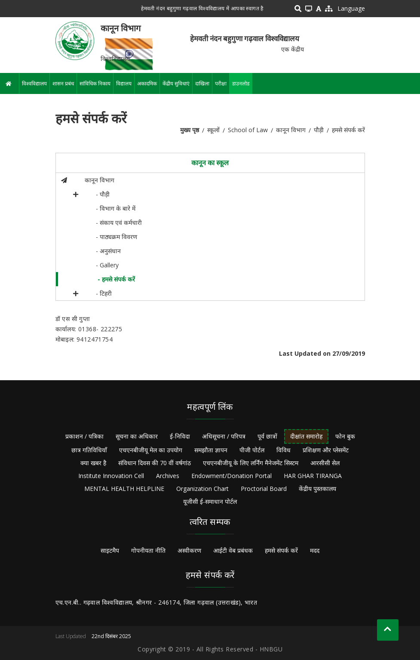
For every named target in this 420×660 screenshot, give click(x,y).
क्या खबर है (93, 463)
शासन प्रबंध (63, 83)
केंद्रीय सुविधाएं (176, 83)
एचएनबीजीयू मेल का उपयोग (150, 450)
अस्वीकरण (189, 550)
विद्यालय (124, 83)
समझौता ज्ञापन (210, 450)
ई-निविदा (180, 436)
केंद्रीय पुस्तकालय (317, 488)
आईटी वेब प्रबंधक (233, 550)
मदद (314, 550)
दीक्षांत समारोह (306, 436)
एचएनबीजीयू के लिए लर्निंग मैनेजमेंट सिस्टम (250, 463)
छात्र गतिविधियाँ (89, 450)
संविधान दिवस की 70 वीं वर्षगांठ (154, 463)
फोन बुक (345, 436)
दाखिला (202, 83)
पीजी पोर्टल (251, 450)
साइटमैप (110, 550)
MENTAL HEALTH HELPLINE (124, 488)
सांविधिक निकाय (95, 83)
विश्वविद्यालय (34, 83)
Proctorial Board (264, 488)
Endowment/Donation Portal (231, 476)
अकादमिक (147, 83)
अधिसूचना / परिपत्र (223, 436)
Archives (167, 476)
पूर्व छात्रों (267, 436)
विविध (283, 450)
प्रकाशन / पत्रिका (84, 436)
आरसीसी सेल (325, 463)
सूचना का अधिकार (137, 436)
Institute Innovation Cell (111, 476)
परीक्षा (221, 83)
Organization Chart (202, 488)
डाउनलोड (240, 83)
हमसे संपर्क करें (281, 550)
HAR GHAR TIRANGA (313, 476)
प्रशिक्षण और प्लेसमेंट (326, 450)
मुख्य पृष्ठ (189, 130)
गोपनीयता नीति (148, 550)
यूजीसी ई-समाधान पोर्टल (210, 501)
